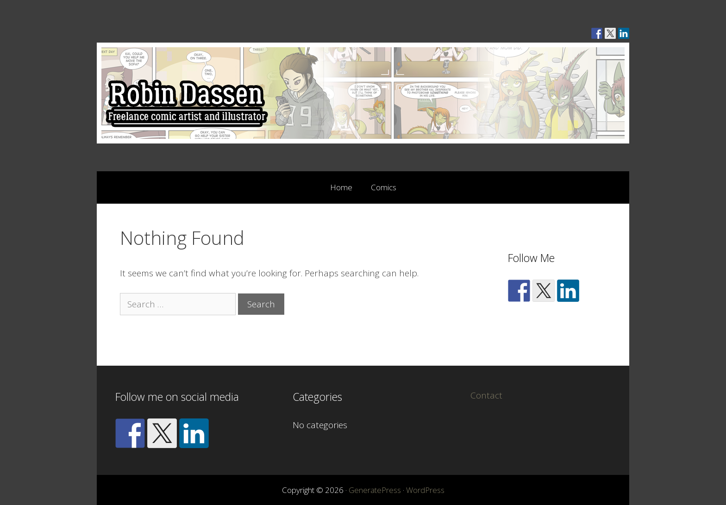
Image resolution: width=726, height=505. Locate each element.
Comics (383, 187)
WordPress (425, 490)
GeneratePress (375, 490)
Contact (486, 395)
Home (341, 187)
